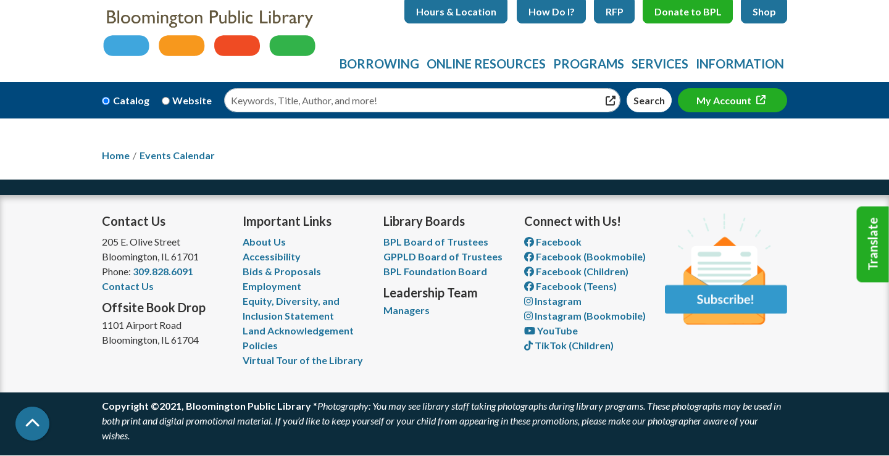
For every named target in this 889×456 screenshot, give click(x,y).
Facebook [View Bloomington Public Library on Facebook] (553, 241)
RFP (615, 11)
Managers (406, 310)
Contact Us (128, 286)
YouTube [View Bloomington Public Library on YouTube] (551, 330)
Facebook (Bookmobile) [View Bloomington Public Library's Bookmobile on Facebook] (585, 256)
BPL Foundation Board (435, 271)
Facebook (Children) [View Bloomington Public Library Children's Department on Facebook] (576, 271)
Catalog (131, 100)
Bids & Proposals (282, 271)
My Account (724, 100)
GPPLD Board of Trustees (443, 256)
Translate (873, 244)
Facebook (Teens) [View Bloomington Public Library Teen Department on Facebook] (570, 286)
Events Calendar (177, 155)
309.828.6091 (163, 271)
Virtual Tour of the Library (303, 360)
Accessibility (272, 256)
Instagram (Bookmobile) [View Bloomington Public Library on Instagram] (585, 315)
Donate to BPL (688, 11)
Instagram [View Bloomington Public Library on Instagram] (553, 301)
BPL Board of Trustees (435, 241)
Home (116, 155)
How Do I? (551, 11)
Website (192, 100)
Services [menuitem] (660, 63)
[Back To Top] (32, 424)
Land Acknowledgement (298, 330)
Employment (272, 286)
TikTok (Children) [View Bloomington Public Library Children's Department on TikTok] (569, 345)
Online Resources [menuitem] (486, 63)
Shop (764, 11)
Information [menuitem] (740, 63)
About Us (264, 241)
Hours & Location (456, 11)
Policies (260, 345)
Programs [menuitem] (588, 63)
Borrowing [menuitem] (379, 63)
